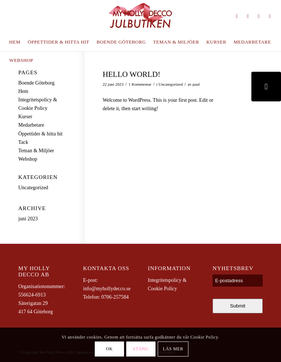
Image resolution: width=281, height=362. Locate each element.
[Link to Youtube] (270, 16)
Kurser (25, 116)
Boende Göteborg (36, 83)
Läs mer (173, 348)
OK (109, 348)
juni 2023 (28, 218)
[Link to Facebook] (259, 16)
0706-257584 (115, 297)
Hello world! (131, 74)
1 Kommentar (139, 84)
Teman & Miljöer (36, 150)
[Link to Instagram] (237, 16)
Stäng (141, 348)
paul (196, 84)
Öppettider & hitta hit (40, 134)
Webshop (27, 159)
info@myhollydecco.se (107, 288)
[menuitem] (14, 42)
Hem (23, 91)
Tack (23, 142)
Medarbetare (31, 125)
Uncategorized (170, 84)
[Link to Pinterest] (248, 16)
